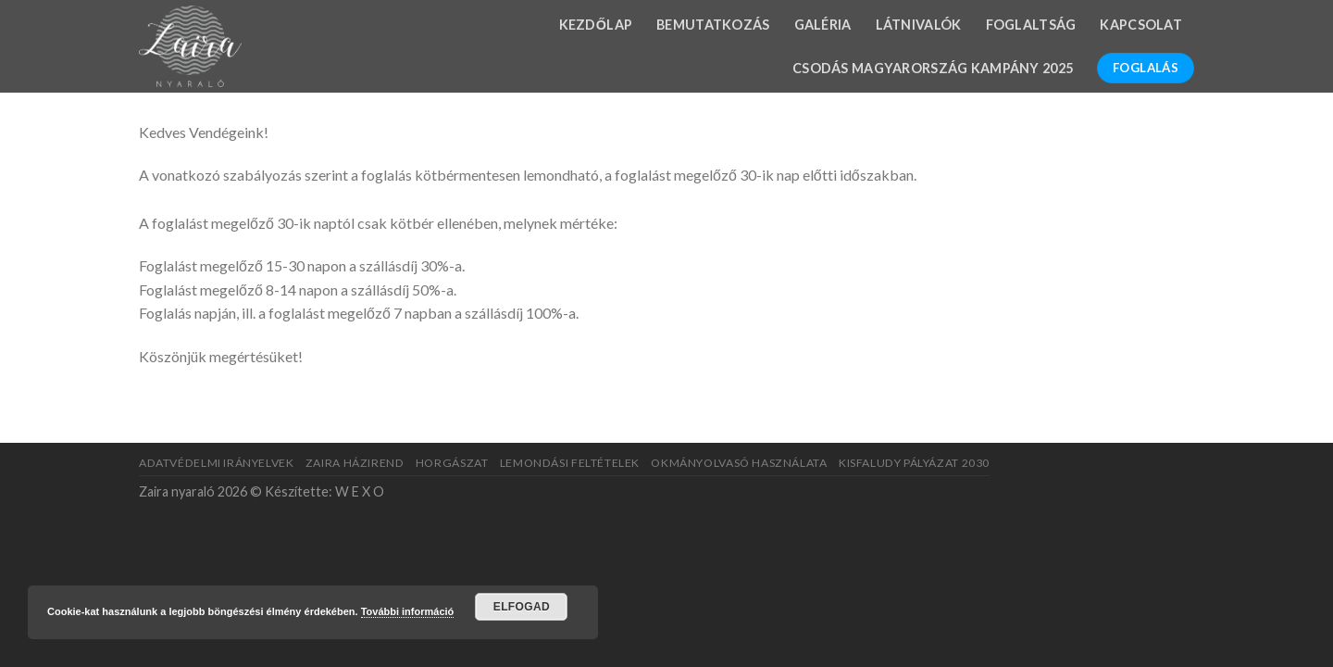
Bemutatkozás (712, 24)
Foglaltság (1031, 24)
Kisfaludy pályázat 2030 (914, 463)
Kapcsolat (1141, 24)
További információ (408, 611)
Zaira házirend (355, 463)
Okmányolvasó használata (739, 463)
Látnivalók (919, 24)
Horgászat (452, 463)
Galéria (823, 24)
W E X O (359, 491)
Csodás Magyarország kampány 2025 (932, 68)
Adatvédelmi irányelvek (216, 463)
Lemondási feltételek (570, 463)
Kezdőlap (596, 24)
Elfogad (521, 606)
